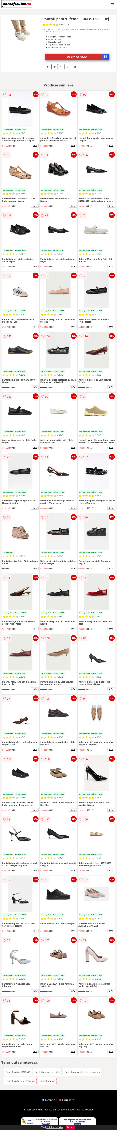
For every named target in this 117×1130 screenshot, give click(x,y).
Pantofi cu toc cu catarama (20, 1081)
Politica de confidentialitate (59, 1109)
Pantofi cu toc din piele (47, 1072)
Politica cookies (85, 1109)
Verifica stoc (88, 57)
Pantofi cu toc (47, 1081)
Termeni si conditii (32, 1109)
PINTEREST (66, 1100)
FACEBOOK (49, 1100)
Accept (70, 1127)
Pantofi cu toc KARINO (18, 1072)
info (35, 145)
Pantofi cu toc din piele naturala (82, 1072)
